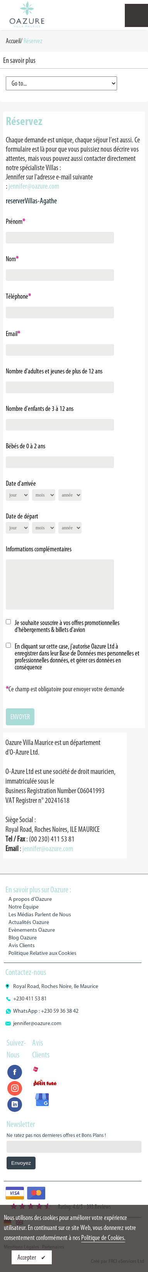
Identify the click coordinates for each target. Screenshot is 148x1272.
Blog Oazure (23, 937)
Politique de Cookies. (103, 1237)
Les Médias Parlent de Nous (40, 914)
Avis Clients (22, 945)
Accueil (13, 41)
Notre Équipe (24, 907)
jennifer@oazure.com (34, 186)
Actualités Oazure (29, 922)
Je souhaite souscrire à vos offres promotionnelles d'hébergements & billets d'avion (67, 626)
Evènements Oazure (32, 930)
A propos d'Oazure (30, 899)
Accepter (27, 1257)
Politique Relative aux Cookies (43, 953)
